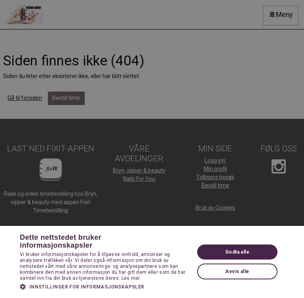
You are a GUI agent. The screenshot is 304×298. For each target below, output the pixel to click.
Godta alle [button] (237, 252)
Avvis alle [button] (237, 271)
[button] (104, 286)
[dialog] (152, 149)
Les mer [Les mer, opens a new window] (131, 278)
